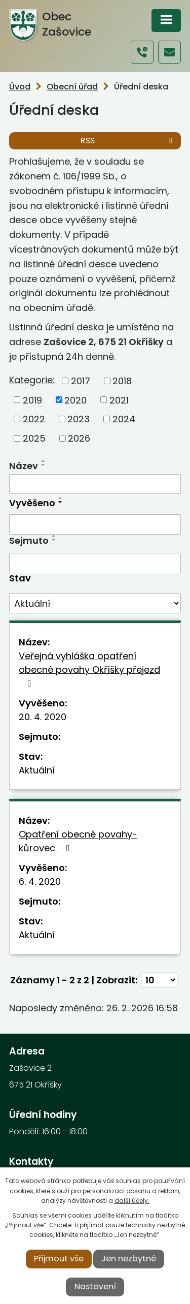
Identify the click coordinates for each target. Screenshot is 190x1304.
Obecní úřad (72, 86)
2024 (123, 419)
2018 (122, 381)
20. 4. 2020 (42, 716)
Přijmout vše (59, 1258)
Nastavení (95, 1286)
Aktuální (37, 770)
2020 (75, 399)
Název (23, 465)
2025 (34, 438)
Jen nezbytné (128, 1258)
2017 (80, 381)
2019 (32, 399)
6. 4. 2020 (40, 881)
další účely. (132, 1200)
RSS (128, 140)
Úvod (19, 86)
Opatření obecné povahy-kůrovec (78, 841)
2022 (34, 419)
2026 (79, 438)
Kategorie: (32, 380)
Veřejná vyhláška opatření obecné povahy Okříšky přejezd (89, 668)
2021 (119, 399)
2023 (78, 419)
